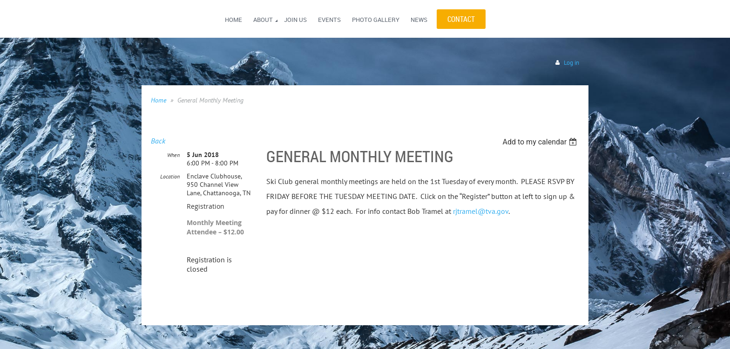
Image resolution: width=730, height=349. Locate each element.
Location (170, 176)
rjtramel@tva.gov (480, 211)
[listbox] (540, 142)
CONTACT (461, 19)
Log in (571, 63)
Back (158, 140)
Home (158, 100)
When (173, 154)
